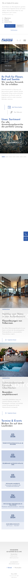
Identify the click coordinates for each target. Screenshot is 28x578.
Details (10, 567)
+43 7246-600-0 (14, 561)
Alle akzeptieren (10, 25)
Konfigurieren (14, 30)
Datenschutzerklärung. (7, 14)
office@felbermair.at (14, 563)
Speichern (19, 25)
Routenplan (17, 567)
